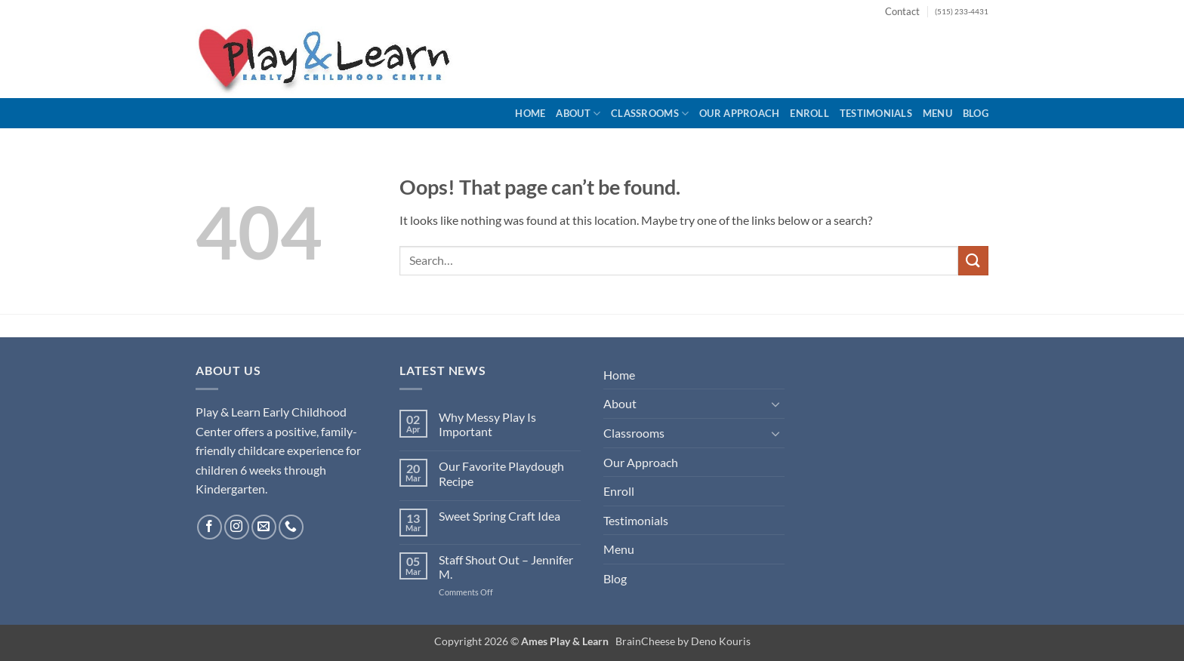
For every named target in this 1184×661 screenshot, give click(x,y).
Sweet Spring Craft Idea (499, 516)
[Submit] (973, 260)
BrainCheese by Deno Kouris (683, 641)
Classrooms (650, 113)
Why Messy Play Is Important (487, 424)
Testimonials (876, 113)
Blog (975, 113)
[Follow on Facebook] (209, 527)
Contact (902, 11)
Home (530, 113)
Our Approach (739, 113)
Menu (937, 113)
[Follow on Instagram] (236, 527)
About (578, 113)
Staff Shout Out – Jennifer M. (506, 566)
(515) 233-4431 (961, 12)
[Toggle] (775, 404)
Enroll (809, 113)
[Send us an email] (263, 527)
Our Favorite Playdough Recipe (501, 473)
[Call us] (291, 527)
